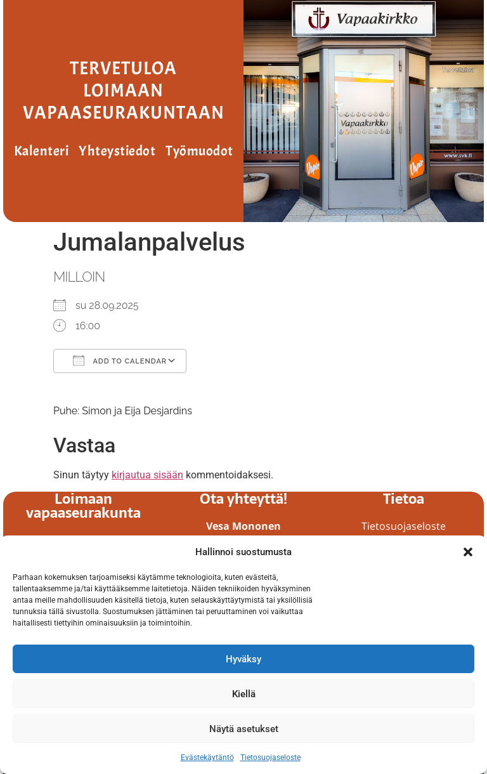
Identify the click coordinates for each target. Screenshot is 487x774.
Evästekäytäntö (207, 757)
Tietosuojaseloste (270, 757)
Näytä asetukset (243, 729)
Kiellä (244, 694)
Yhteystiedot (117, 151)
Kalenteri (41, 151)
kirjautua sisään (147, 475)
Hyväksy (243, 659)
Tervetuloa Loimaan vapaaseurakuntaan (123, 90)
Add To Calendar (120, 360)
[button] (468, 552)
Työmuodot (199, 151)
